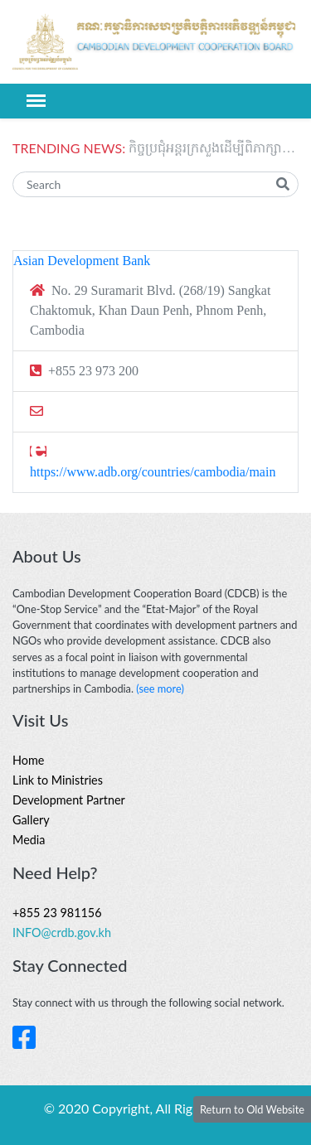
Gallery (31, 820)
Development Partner (68, 800)
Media (28, 840)
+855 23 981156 (57, 913)
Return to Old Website (252, 1109)
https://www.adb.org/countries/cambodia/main (152, 472)
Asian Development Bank (81, 261)
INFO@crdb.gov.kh (61, 932)
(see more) (160, 688)
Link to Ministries (57, 780)
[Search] (155, 184)
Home (28, 760)
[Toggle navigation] (36, 101)
